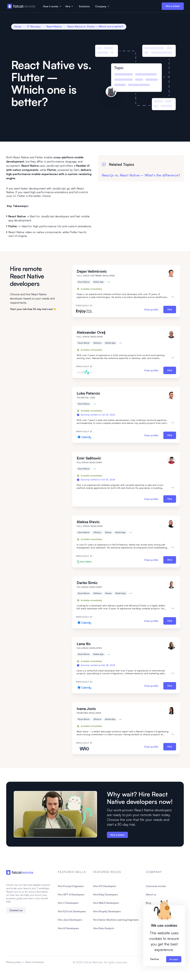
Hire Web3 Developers (106, 902)
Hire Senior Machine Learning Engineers (116, 919)
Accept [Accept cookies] (174, 959)
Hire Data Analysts (103, 928)
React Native (54, 26)
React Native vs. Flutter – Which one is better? (95, 26)
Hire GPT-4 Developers (71, 894)
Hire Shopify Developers (107, 911)
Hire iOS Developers (104, 886)
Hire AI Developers (68, 928)
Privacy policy (13, 962)
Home (17, 26)
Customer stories (156, 886)
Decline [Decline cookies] (154, 959)
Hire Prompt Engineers (71, 886)
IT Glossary (34, 26)
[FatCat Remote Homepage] (21, 6)
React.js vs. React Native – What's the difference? (141, 175)
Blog (148, 902)
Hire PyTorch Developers (72, 911)
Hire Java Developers (70, 919)
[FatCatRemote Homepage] (19, 872)
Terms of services (34, 962)
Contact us (16, 910)
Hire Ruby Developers (105, 894)
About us (151, 894)
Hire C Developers (68, 902)
